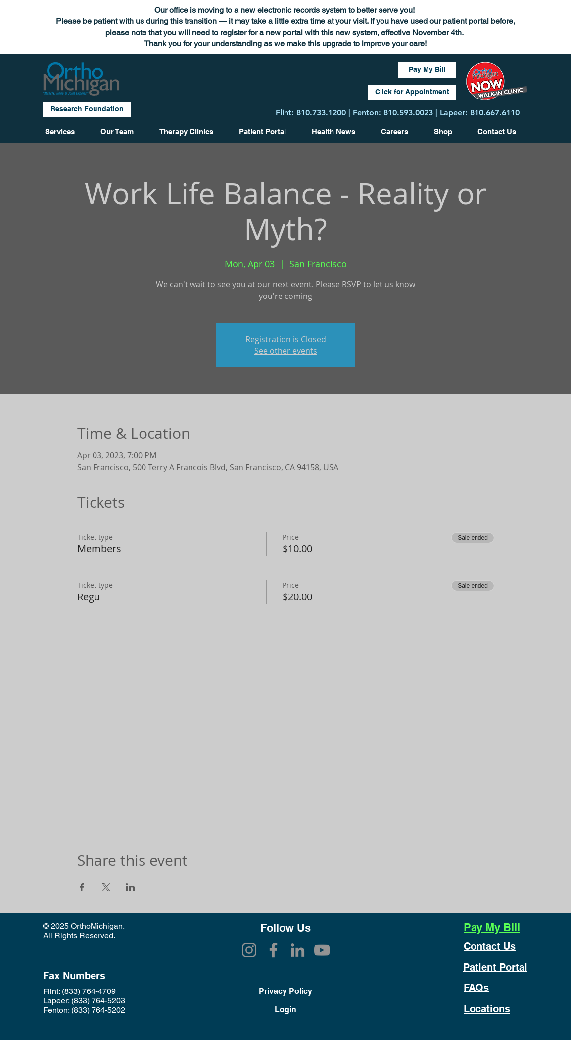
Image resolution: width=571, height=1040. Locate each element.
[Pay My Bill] (427, 70)
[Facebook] (273, 950)
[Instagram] (249, 950)
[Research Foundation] (87, 109)
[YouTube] (322, 950)
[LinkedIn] (297, 950)
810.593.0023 (408, 112)
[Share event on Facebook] (82, 887)
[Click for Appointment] (412, 92)
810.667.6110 (495, 112)
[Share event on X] (106, 887)
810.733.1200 (321, 112)
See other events (285, 351)
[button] (339, 131)
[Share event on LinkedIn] (130, 887)
